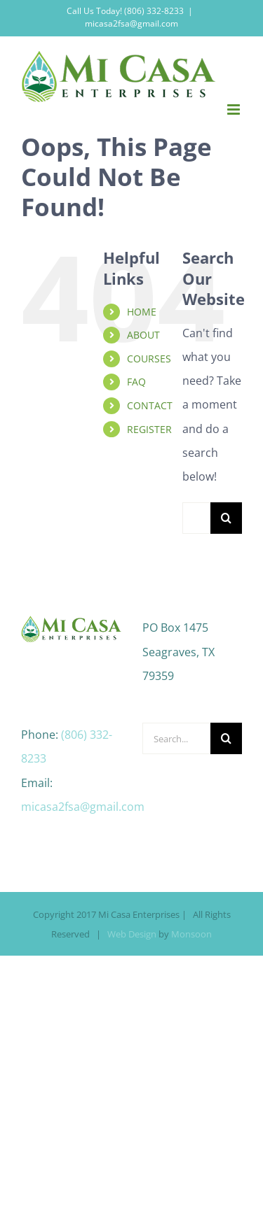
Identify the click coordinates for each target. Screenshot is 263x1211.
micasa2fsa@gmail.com (131, 23)
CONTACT (150, 405)
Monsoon (191, 934)
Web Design (131, 934)
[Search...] (196, 518)
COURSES (149, 358)
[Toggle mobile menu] (234, 109)
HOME (141, 311)
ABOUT (143, 334)
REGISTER (149, 429)
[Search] (226, 518)
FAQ (136, 381)
